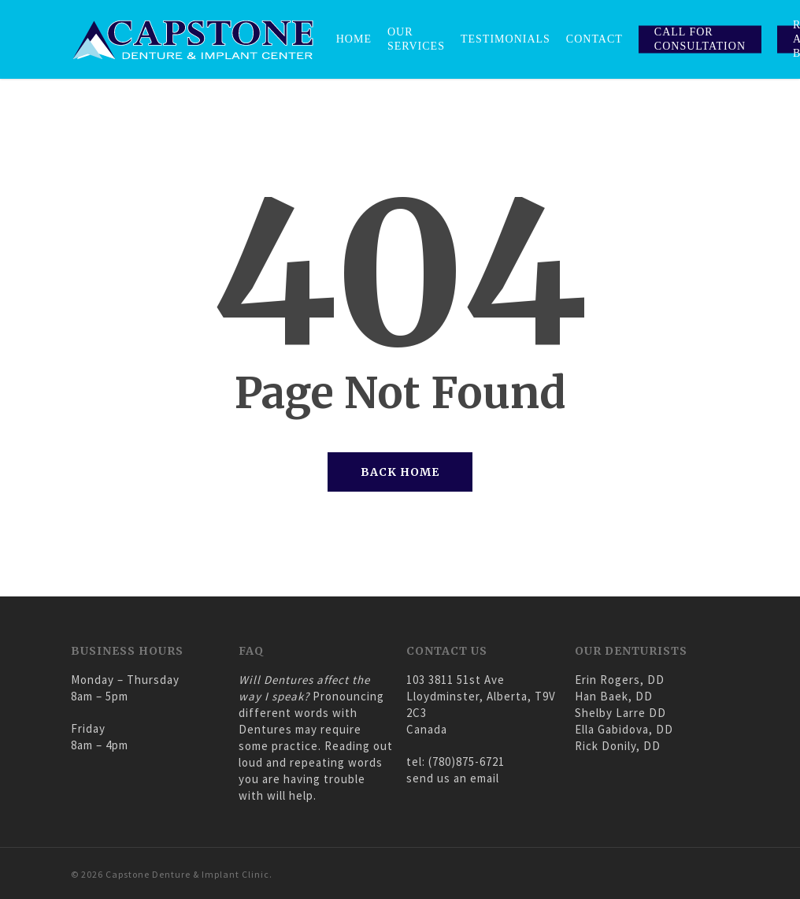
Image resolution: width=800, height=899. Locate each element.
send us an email (452, 778)
